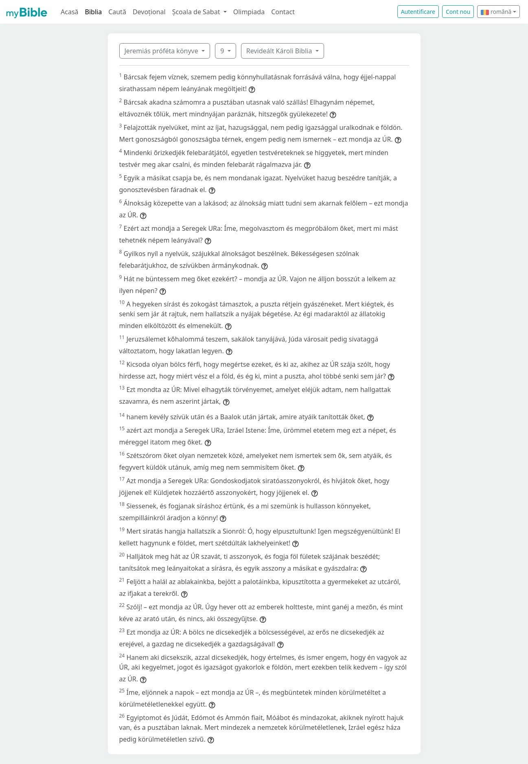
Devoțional (149, 11)
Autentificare (418, 11)
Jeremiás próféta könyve (162, 50)
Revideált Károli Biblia (280, 50)
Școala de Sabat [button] (197, 11)
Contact (283, 11)
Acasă (70, 11)
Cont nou (458, 11)
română (496, 11)
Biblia (93, 11)
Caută (117, 11)
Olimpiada (249, 11)
